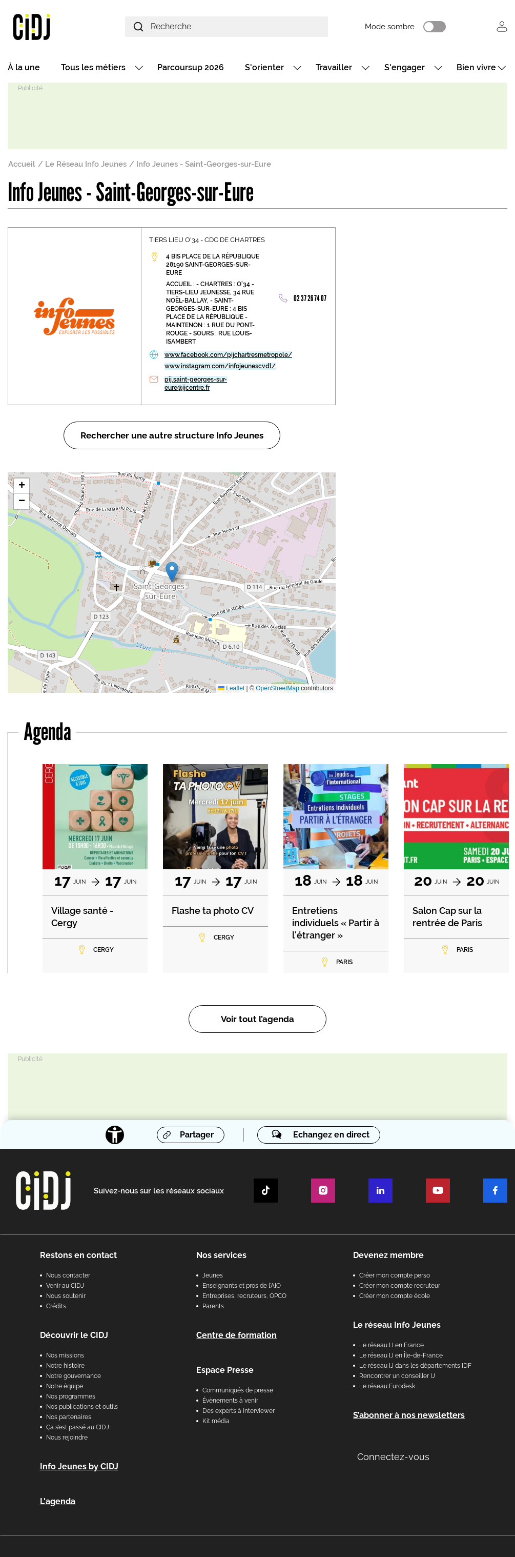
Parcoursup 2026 (190, 67)
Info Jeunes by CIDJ (79, 1466)
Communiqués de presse (237, 1390)
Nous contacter (68, 1275)
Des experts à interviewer (238, 1410)
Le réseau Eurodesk (387, 1386)
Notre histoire (65, 1365)
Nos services (221, 1255)
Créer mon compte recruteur (399, 1285)
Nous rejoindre (67, 1437)
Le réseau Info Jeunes (397, 1325)
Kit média (216, 1421)
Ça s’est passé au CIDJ (77, 1427)
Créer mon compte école (394, 1296)
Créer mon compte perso (394, 1275)
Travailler (334, 67)
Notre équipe (64, 1386)
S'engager (404, 67)
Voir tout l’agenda (257, 1019)
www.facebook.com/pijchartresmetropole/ (228, 354)
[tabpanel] (95, 868)
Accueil (21, 164)
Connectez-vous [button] (393, 1456)
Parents (213, 1306)
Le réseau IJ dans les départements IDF (415, 1365)
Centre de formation (236, 1335)
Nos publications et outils (82, 1406)
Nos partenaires (68, 1417)
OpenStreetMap (277, 688)
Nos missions (65, 1355)
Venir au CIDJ (65, 1285)
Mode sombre (390, 26)
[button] (172, 572)
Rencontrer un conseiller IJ (397, 1376)
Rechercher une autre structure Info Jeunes (171, 435)
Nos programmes (70, 1396)
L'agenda (57, 1501)
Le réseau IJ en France (391, 1345)
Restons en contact (78, 1255)
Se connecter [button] (502, 26)
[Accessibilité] (115, 1135)
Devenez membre (388, 1255)
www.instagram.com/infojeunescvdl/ (220, 366)
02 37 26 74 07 (310, 298)
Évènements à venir (230, 1400)
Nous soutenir (66, 1296)
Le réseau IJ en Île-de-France (401, 1355)
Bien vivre (476, 67)
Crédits (56, 1306)
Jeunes (212, 1275)
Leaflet (231, 688)
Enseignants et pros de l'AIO (241, 1285)
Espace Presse (225, 1370)
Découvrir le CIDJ (74, 1335)
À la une (24, 67)
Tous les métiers (93, 67)
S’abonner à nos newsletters (409, 1415)
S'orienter (264, 67)
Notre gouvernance (73, 1376)
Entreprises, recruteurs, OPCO (244, 1296)
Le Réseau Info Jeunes (86, 164)
